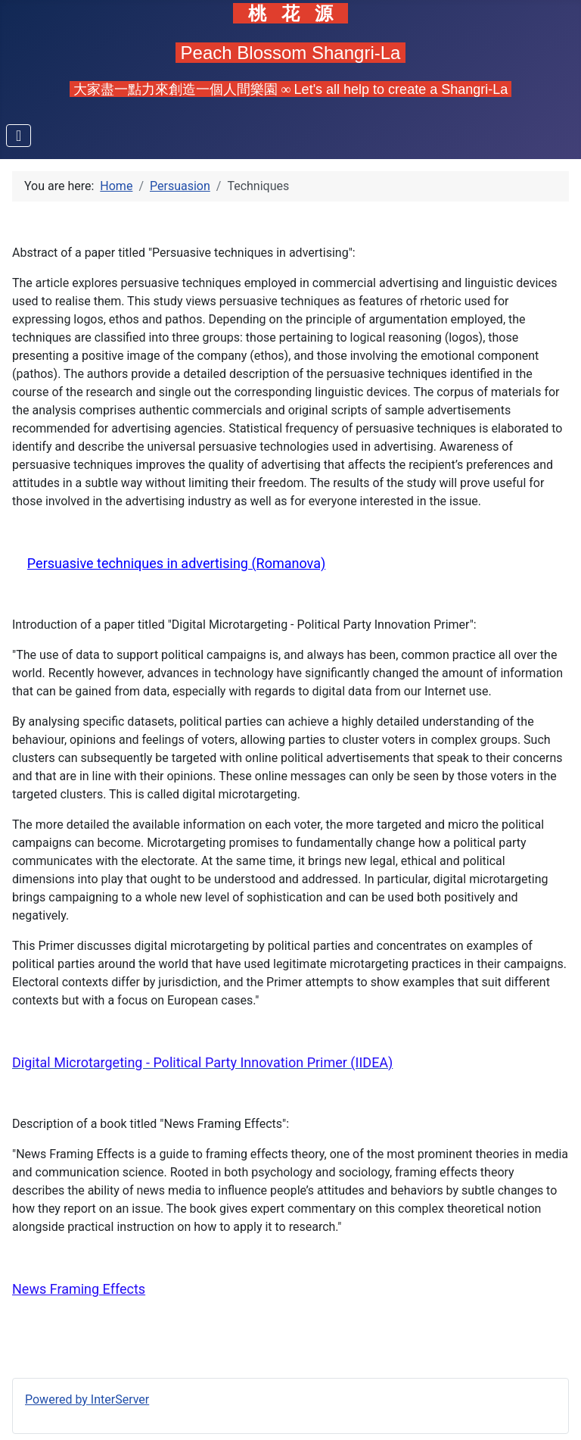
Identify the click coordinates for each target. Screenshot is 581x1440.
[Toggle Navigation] (18, 135)
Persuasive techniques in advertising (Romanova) (176, 563)
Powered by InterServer (87, 1399)
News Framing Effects (78, 1289)
